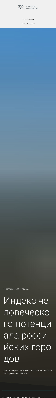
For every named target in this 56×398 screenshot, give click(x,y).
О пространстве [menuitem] (28, 24)
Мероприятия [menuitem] (28, 19)
